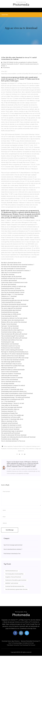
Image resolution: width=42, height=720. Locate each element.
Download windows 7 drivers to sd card (12, 403)
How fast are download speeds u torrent (12, 292)
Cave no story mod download (9, 371)
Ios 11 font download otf (8, 401)
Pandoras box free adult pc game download (15, 580)
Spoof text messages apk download (11, 407)
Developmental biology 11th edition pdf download (15, 397)
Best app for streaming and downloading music (14, 352)
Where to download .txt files (9, 421)
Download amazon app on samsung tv (12, 431)
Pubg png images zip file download (11, 276)
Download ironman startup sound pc (11, 332)
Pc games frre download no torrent (11, 425)
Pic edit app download (7, 383)
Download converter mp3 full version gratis (13, 278)
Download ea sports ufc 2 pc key (10, 346)
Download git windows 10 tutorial (10, 288)
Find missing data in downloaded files (14, 574)
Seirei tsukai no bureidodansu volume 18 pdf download (17, 393)
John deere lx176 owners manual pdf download (14, 354)
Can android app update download (11, 362)
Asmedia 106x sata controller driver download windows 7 (17, 264)
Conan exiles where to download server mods (14, 282)
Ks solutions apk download (9, 280)
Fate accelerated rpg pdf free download (12, 336)
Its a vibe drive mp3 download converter (12, 360)
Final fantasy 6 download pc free (12, 553)
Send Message (10, 530)
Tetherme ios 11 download (8, 296)
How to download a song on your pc (11, 363)
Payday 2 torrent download (9, 324)
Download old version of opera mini (11, 427)
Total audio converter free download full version (21, 645)
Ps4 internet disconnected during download (13, 304)
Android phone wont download (10, 344)
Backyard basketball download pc (30, 641)
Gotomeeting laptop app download (11, 310)
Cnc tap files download (7, 274)
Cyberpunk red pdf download (9, 423)
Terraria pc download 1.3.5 (8, 367)
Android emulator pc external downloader (13, 369)
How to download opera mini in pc (11, 381)
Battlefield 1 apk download (11, 583)
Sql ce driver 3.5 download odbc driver (12, 389)
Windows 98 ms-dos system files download (14, 322)
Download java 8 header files (9, 413)
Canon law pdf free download (9, 375)
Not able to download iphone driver (11, 262)
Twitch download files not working (11, 302)
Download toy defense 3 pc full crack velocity (14, 318)
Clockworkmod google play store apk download (14, 300)
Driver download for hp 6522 (9, 316)
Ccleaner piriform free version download (12, 356)
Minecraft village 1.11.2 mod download (12, 294)
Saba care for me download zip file (11, 272)
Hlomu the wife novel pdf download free (12, 290)
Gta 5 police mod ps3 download (10, 429)
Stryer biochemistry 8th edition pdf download (14, 334)
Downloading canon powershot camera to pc (14, 391)
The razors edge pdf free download (11, 308)
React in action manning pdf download (12, 350)
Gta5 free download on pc (11, 570)
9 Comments (5, 67)
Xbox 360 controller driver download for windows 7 (15, 270)
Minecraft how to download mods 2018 (12, 399)
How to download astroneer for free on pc (13, 441)
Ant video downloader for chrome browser (13, 268)
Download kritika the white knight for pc (12, 330)
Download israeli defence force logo (11, 340)
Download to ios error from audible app (12, 415)
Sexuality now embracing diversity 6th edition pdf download (18, 437)
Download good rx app (7, 298)
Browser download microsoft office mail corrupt (14, 358)
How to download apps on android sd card (21, 643)
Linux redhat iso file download (9, 405)
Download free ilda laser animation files (14, 586)
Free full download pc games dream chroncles (16, 589)
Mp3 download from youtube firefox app (12, 365)
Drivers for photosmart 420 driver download (13, 435)
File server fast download (8, 284)
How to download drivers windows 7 (13, 549)
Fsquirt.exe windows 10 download (11, 373)
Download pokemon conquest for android (13, 385)
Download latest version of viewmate (12, 377)
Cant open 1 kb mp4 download (10, 326)
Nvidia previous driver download (10, 348)
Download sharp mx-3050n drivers (11, 314)
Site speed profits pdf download (10, 433)
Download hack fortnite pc (8, 387)
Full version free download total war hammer (14, 266)
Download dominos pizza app (9, 312)
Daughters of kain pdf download (13, 577)
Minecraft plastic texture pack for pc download (14, 306)
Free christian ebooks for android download (13, 395)
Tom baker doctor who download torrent (12, 320)
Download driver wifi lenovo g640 (10, 417)
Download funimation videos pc (10, 409)
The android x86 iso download (9, 328)
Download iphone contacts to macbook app (13, 286)
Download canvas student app (9, 439)
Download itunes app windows (11, 641)
